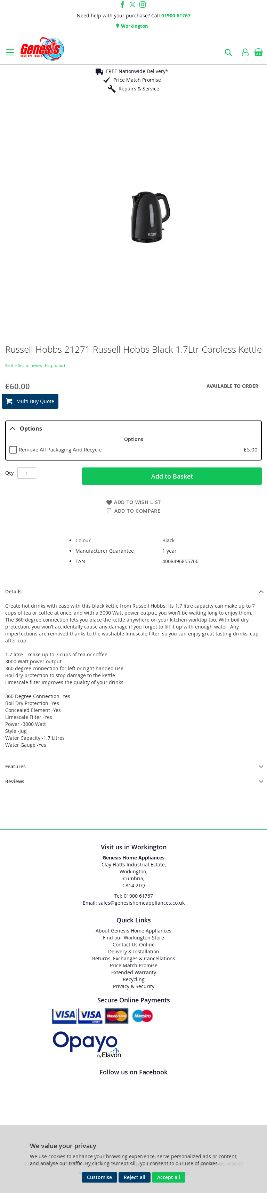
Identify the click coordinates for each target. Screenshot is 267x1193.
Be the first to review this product (35, 365)
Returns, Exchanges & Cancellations (133, 958)
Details (13, 591)
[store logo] (42, 49)
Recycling (134, 979)
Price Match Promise (137, 80)
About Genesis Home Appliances (133, 930)
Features (15, 766)
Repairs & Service (139, 88)
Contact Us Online (134, 944)
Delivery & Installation (133, 951)
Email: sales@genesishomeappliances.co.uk (134, 902)
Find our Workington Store (133, 937)
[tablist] (133, 441)
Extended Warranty (133, 972)
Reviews (14, 781)
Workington (134, 26)
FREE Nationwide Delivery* (137, 71)
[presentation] (133, 591)
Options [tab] (25, 428)
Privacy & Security (133, 986)
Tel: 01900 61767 (133, 895)
